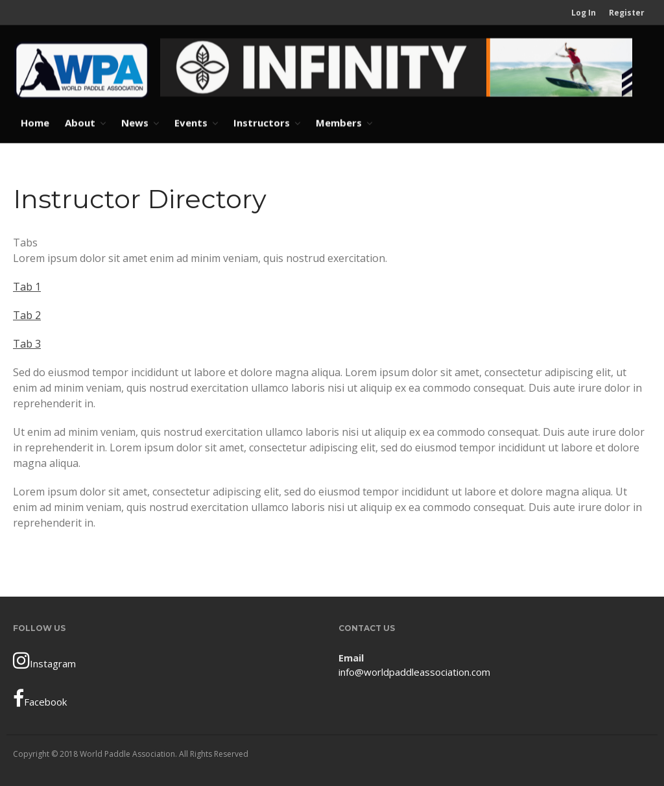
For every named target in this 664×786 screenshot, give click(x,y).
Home (35, 122)
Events (191, 122)
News (134, 122)
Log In (583, 12)
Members (339, 122)
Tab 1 (27, 287)
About (80, 122)
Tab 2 (27, 315)
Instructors (261, 122)
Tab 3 (27, 344)
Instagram (44, 660)
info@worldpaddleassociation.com (414, 671)
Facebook (40, 698)
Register (627, 12)
